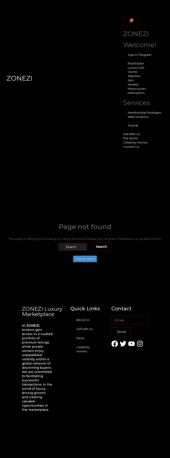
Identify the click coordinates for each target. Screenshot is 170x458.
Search (101, 247)
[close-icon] (122, 13)
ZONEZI (20, 78)
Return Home (85, 258)
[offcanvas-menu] (122, 8)
